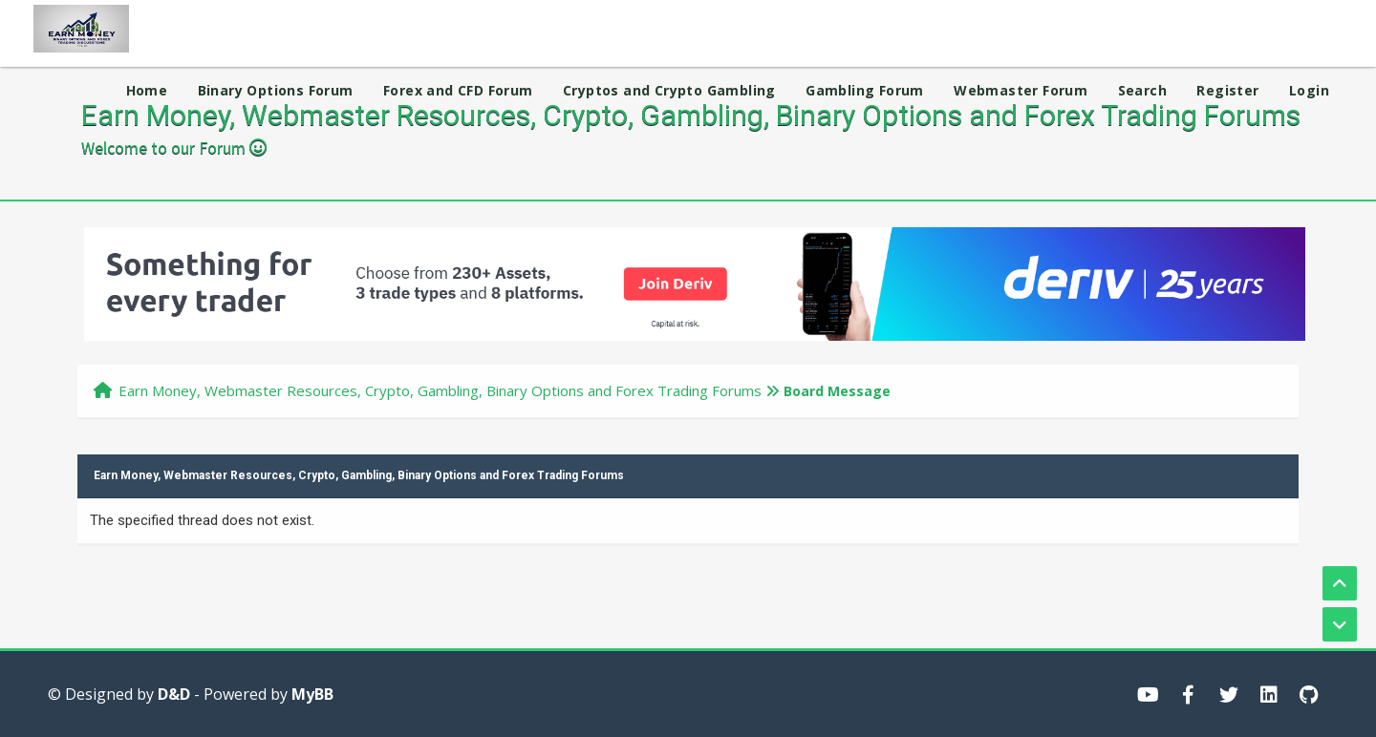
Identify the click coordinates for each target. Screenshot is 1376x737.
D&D (174, 694)
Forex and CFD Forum (458, 90)
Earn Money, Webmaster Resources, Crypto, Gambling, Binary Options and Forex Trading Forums (440, 390)
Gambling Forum (865, 90)
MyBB (312, 694)
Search (1142, 90)
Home (147, 90)
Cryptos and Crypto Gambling (669, 90)
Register (1227, 90)
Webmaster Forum (1020, 90)
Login (1309, 90)
